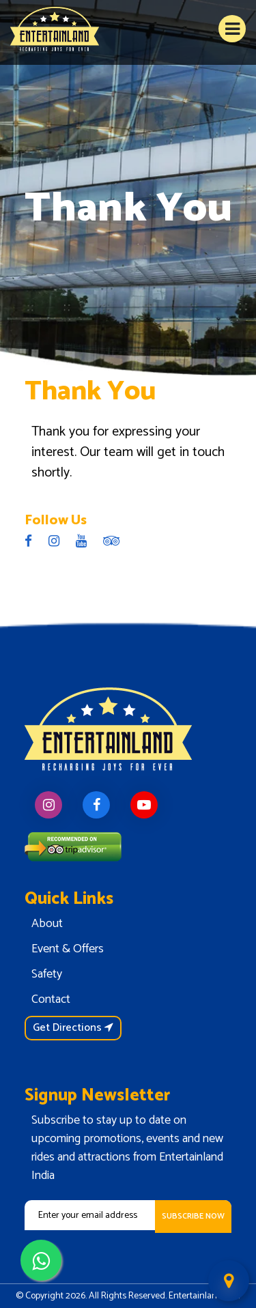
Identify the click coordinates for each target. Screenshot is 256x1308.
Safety (46, 974)
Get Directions (73, 1028)
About (47, 923)
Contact (50, 999)
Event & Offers (67, 949)
